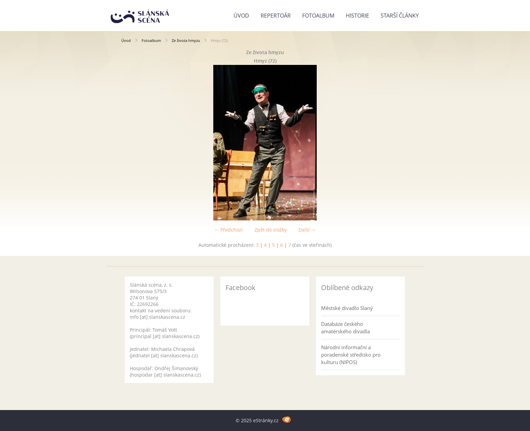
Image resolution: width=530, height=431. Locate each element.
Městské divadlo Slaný (347, 308)
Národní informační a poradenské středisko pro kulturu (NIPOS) (351, 354)
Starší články (400, 15)
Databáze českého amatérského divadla (345, 327)
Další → (307, 229)
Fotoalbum (318, 15)
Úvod (241, 15)
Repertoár (276, 15)
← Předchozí (228, 229)
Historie (357, 15)
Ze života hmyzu (186, 40)
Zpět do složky (271, 229)
